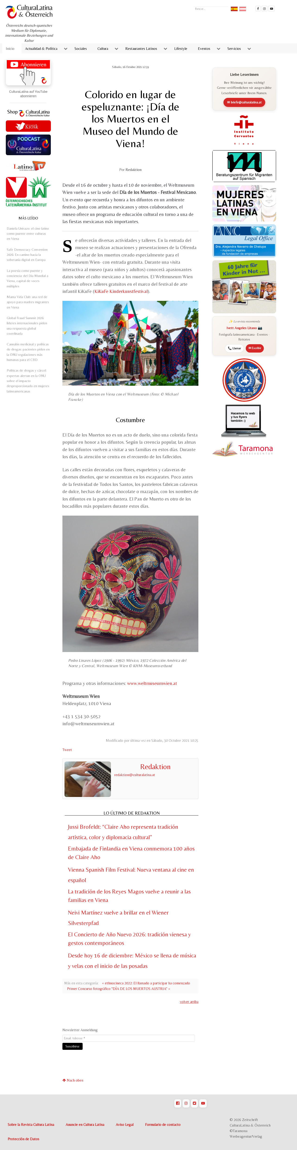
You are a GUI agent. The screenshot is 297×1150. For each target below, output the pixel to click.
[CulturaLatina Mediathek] (271, 8)
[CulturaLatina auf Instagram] (186, 1103)
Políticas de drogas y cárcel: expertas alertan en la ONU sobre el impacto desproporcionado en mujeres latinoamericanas (28, 380)
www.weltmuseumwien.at (152, 683)
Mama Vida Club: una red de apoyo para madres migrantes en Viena (28, 302)
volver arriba (189, 1001)
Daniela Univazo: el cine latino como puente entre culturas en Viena (28, 233)
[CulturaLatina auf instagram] (264, 8)
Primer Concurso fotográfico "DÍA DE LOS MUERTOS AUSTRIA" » (118, 988)
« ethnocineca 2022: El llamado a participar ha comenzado (146, 983)
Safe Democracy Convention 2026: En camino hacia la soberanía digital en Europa (27, 254)
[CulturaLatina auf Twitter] (194, 1103)
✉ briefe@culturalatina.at (244, 102)
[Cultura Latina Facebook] (258, 8)
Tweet (67, 750)
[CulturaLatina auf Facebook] (177, 1103)
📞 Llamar (234, 348)
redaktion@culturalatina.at (134, 775)
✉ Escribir (255, 348)
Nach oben (72, 1080)
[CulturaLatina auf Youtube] (203, 1103)
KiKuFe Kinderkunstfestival (121, 291)
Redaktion (134, 169)
